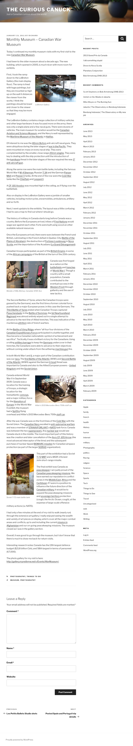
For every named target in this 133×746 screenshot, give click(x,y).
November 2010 (90, 289)
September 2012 (90, 177)
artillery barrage (23, 342)
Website (11, 676)
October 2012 (89, 172)
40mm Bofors (39, 143)
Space (86, 473)
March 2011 (88, 268)
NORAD (42, 447)
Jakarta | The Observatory (94, 107)
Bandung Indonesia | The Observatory (99, 112)
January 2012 (89, 218)
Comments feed (90, 545)
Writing (86, 519)
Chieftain (24, 179)
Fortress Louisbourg (55, 241)
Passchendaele (14, 313)
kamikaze (15, 159)
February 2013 (89, 151)
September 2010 (90, 299)
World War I (59, 270)
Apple (85, 407)
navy (17, 359)
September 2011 (90, 238)
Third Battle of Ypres (17, 310)
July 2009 (87, 365)
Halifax (49, 136)
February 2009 (89, 391)
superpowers (35, 431)
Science (86, 468)
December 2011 (90, 223)
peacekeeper (43, 470)
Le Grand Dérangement (63, 244)
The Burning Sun (104, 102)
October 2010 (89, 294)
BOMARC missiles (43, 444)
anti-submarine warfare (63, 424)
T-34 (45, 172)
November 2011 (90, 228)
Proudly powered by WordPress (19, 740)
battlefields (56, 267)
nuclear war (53, 431)
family (86, 412)
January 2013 (89, 157)
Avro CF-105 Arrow (62, 437)
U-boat (52, 362)
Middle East (55, 480)
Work (85, 514)
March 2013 (88, 146)
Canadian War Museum (23, 55)
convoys (24, 395)
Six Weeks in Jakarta (101, 97)
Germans (47, 342)
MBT (44, 457)
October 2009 (89, 350)
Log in (85, 535)
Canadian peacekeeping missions (53, 473)
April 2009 (88, 381)
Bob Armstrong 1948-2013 (95, 75)
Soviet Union (30, 368)
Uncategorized (89, 504)
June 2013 (87, 131)
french (86, 417)
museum (14, 580)
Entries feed (88, 540)
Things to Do (34, 576)
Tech (85, 483)
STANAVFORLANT (38, 427)
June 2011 (87, 253)
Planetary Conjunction (93, 70)
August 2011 (88, 243)
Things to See (89, 493)
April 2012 (87, 202)
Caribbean (42, 483)
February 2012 (89, 212)
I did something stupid (92, 60)
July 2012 (87, 187)
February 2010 (89, 335)
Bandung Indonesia (117, 107)
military (86, 442)
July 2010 (87, 309)
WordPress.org (89, 550)
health (86, 422)
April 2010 (87, 325)
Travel (86, 498)
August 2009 (89, 360)
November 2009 (90, 345)
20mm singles (56, 153)
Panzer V (20, 176)
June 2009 (88, 370)
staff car (60, 414)
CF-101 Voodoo (16, 185)
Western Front (57, 287)
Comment (13, 611)
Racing (86, 458)
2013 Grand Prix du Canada (95, 55)
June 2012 (87, 192)
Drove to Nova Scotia (92, 65)
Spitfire (16, 411)
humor (86, 432)
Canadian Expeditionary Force (22, 332)
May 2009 (88, 375)
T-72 (39, 457)
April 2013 (87, 141)
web (85, 509)
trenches (70, 267)
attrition (22, 323)
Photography (17, 576)
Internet (86, 437)
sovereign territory (50, 496)
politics (86, 453)
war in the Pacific (57, 146)
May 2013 (87, 136)
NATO (53, 427)
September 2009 (91, 355)
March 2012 (88, 207)
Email (10, 662)
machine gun (61, 349)
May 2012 (87, 197)
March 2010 (88, 330)
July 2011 (87, 248)
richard (33, 35)
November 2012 (90, 167)
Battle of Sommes (38, 313)
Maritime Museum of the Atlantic (26, 136)
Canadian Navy (32, 424)
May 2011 (87, 258)
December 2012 (90, 162)
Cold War (66, 176)
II (31, 355)
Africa (65, 480)
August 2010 (89, 304)
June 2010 (88, 314)
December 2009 (90, 340)
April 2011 (87, 263)
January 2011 (89, 279)
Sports (86, 478)
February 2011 (89, 274)
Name (10, 648)
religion (86, 463)
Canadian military (45, 489)
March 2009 (88, 386)
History (86, 427)
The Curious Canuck (39, 10)
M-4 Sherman (26, 172)
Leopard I (39, 179)
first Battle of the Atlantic (37, 359)
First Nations (60, 221)
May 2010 (87, 319)
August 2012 (88, 182)
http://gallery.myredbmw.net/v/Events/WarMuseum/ (33, 561)
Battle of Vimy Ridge (23, 329)
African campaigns (22, 254)
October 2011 (89, 233)
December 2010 (90, 284)
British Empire (58, 251)
